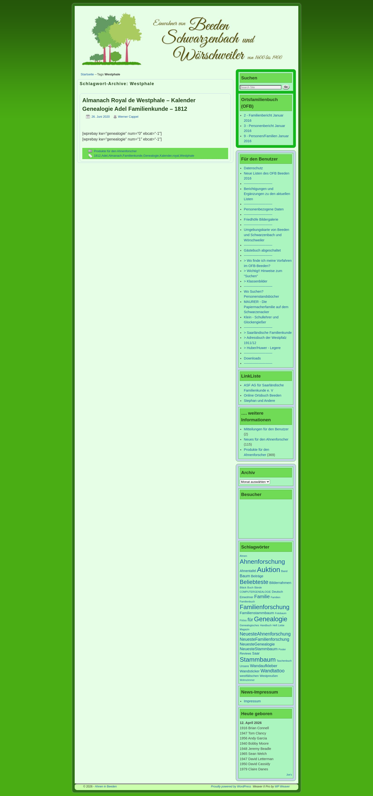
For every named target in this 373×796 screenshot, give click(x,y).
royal (175, 155)
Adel (105, 155)
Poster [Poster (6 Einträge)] (282, 649)
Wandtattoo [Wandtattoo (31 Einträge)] (272, 670)
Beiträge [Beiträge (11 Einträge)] (257, 576)
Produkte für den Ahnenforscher (115, 151)
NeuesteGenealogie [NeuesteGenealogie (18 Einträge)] (257, 644)
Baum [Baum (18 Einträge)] (245, 576)
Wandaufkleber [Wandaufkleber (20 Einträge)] (263, 665)
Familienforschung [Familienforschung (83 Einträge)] (265, 607)
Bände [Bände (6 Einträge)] (258, 587)
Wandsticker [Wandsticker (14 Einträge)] (250, 671)
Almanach (115, 155)
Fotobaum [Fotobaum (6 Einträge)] (280, 613)
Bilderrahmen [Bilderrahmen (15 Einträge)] (280, 583)
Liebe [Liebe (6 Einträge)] (281, 625)
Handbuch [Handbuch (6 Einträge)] (266, 625)
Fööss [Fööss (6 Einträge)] (243, 620)
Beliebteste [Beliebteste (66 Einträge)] (254, 582)
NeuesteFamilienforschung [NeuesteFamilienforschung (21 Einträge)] (264, 639)
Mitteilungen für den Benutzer (266, 429)
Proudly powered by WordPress (231, 786)
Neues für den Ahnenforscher (266, 439)
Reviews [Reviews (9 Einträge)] (245, 653)
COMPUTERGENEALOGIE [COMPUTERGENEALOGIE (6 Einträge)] (255, 591)
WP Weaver (282, 786)
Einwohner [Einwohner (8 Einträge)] (246, 597)
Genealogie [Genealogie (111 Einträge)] (270, 619)
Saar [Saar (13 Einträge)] (256, 653)
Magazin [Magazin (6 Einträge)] (244, 629)
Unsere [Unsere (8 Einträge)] (244, 666)
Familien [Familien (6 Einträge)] (275, 597)
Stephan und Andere (259, 401)
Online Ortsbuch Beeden (262, 395)
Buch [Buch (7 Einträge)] (250, 587)
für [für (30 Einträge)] (250, 619)
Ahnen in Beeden (106, 786)
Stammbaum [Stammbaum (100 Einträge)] (258, 659)
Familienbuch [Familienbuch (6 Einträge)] (247, 601)
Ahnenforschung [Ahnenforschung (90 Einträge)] (262, 561)
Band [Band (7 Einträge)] (284, 571)
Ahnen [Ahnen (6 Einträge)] (243, 555)
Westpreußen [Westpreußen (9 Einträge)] (269, 676)
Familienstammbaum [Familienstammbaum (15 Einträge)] (257, 613)
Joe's (289, 774)
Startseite (87, 74)
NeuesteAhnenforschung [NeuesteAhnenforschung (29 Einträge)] (265, 633)
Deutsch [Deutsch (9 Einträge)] (277, 591)
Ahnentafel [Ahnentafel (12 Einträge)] (248, 571)
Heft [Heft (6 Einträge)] (275, 625)
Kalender (166, 155)
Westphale (187, 155)
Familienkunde (132, 155)
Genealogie (151, 155)
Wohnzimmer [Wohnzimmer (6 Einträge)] (247, 680)
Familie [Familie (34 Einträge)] (262, 596)
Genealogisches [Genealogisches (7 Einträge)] (249, 625)
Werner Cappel (128, 116)
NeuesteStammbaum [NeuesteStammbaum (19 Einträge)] (259, 649)
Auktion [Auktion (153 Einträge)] (268, 569)
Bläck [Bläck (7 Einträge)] (243, 587)
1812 (97, 155)
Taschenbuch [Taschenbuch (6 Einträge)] (284, 660)
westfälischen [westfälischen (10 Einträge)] (249, 676)
